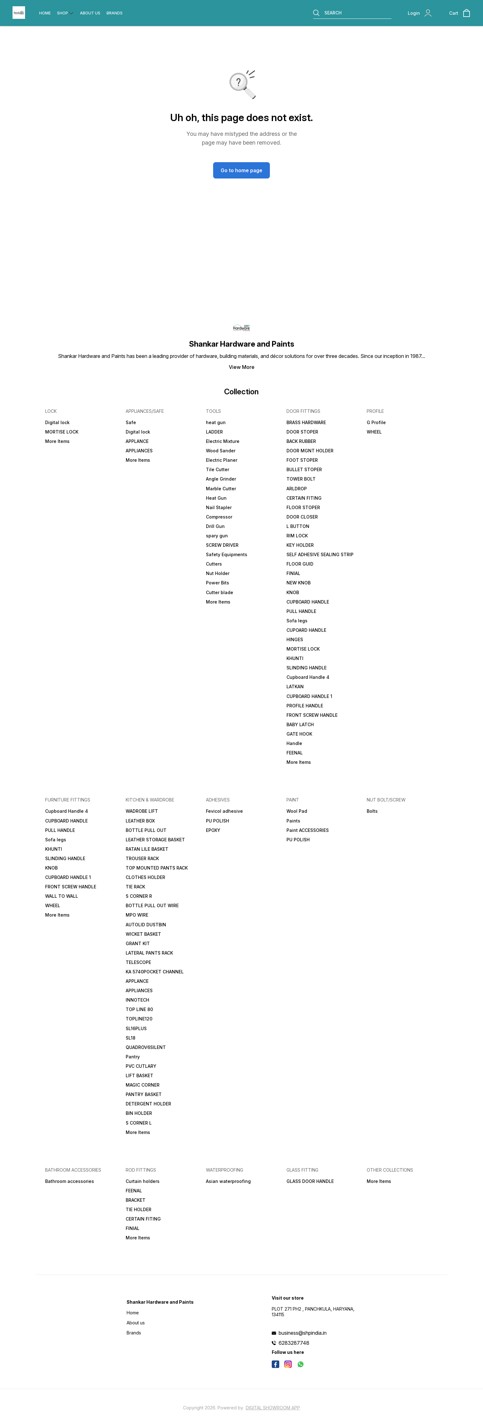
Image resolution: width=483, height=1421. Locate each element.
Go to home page (241, 170)
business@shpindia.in (303, 1333)
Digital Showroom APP (273, 1407)
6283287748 (294, 1343)
